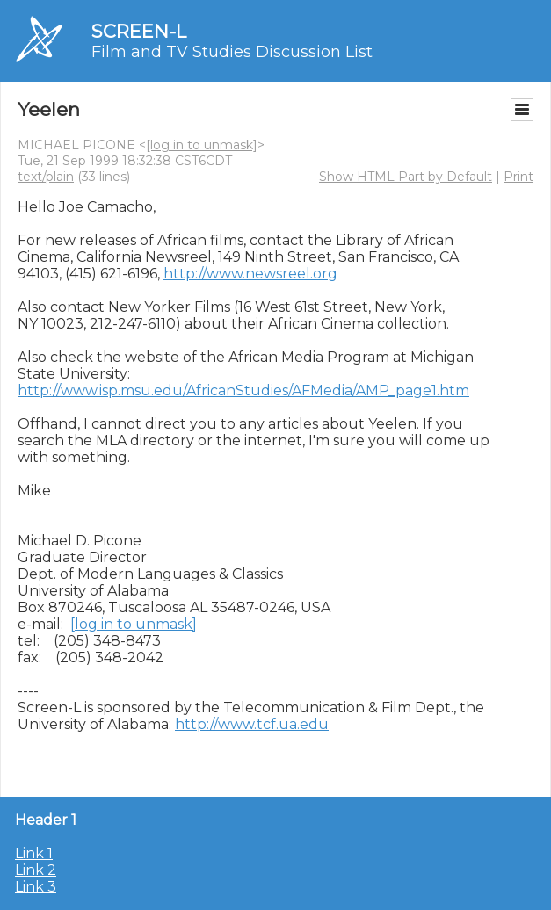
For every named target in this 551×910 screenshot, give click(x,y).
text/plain (46, 176)
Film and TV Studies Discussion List (232, 51)
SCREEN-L (138, 31)
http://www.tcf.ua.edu (252, 724)
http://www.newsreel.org (250, 273)
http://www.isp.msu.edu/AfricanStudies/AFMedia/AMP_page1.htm (243, 390)
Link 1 (34, 853)
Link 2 (35, 870)
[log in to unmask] (201, 145)
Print (518, 176)
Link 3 (35, 886)
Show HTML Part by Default (405, 176)
